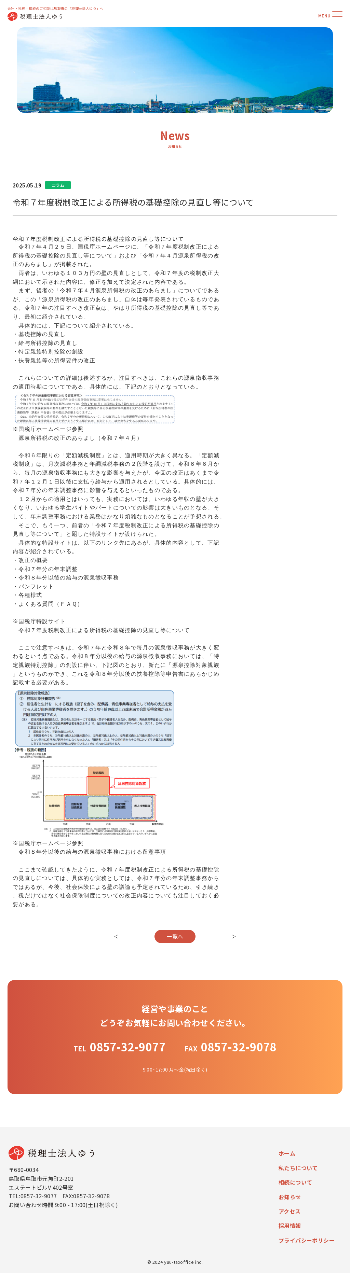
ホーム (287, 1153)
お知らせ (290, 1197)
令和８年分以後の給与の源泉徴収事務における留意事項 (92, 852)
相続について (295, 1182)
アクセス (290, 1211)
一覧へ (174, 936)
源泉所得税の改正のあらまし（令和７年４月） (80, 438)
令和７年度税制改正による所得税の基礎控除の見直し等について (104, 630)
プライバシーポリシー (307, 1240)
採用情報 (290, 1225)
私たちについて (298, 1168)
